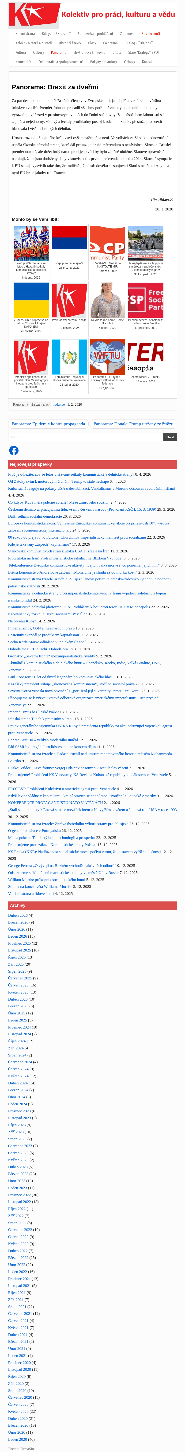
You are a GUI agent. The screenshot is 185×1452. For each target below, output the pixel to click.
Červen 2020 (18, 1404)
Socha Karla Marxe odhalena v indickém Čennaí (47, 642)
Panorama (58, 52)
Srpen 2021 (17, 1306)
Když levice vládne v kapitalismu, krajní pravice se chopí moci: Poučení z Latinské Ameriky (82, 796)
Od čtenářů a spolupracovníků (60, 61)
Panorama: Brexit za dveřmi (55, 87)
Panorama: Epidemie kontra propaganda (48, 423)
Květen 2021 (18, 1327)
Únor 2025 (16, 1013)
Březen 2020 (18, 1425)
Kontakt (148, 61)
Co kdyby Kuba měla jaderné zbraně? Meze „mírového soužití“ (58, 502)
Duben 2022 (18, 1251)
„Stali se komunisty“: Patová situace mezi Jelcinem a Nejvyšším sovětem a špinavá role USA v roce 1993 (92, 810)
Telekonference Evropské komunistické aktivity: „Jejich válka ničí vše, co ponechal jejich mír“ (84, 565)
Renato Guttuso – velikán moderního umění (43, 740)
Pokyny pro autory (103, 61)
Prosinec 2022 (19, 1195)
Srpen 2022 (17, 1223)
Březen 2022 (18, 1257)
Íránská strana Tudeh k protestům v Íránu (41, 719)
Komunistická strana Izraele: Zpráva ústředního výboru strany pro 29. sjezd (68, 824)
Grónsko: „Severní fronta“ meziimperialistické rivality (51, 656)
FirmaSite (27, 1449)
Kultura (20, 52)
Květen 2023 (18, 1160)
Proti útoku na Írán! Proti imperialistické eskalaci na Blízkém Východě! (65, 558)
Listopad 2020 (19, 1369)
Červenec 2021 (20, 1313)
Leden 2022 (17, 1272)
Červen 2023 (18, 1153)
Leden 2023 (17, 1188)
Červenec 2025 (20, 978)
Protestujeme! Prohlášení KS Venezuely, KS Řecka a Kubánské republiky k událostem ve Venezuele (88, 775)
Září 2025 (16, 964)
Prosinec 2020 (19, 1362)
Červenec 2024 (20, 1062)
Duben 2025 (18, 999)
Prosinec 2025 (19, 943)
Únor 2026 (16, 929)
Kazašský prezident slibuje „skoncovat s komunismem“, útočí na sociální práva (71, 684)
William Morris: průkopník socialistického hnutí (46, 879)
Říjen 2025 (17, 957)
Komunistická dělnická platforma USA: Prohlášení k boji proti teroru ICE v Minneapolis (79, 607)
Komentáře (23, 61)
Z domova (127, 33)
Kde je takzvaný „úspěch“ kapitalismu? (39, 544)
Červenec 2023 (20, 1146)
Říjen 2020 (17, 1376)
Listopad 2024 (19, 1034)
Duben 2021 (18, 1334)
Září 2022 (16, 1216)
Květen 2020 (18, 1411)
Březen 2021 (18, 1341)
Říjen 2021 (17, 1292)
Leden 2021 (17, 1355)
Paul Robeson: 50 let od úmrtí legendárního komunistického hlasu (61, 677)
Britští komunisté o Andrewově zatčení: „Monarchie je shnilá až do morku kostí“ (72, 572)
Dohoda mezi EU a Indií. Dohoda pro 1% (41, 649)
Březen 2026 (18, 922)
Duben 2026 (18, 915)
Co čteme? (111, 43)
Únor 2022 (16, 1264)
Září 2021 (16, 1299)
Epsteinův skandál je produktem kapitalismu (43, 635)
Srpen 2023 (17, 1139)
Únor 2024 (16, 1097)
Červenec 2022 (20, 1229)
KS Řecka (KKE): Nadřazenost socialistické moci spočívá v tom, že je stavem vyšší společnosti (84, 852)
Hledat (170, 437)
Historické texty (70, 43)
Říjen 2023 (17, 1125)
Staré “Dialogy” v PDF (143, 52)
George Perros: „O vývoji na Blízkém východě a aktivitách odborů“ (62, 865)
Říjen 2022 (17, 1209)
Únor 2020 (16, 1432)
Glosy (92, 43)
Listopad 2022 (19, 1202)
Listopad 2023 (19, 1118)
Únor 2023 (16, 1181)
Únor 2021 (16, 1348)
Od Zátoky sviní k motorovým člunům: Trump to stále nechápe (58, 481)
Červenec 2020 (20, 1397)
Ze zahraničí (151, 33)
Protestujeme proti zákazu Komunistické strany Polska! (52, 844)
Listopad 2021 (19, 1285)
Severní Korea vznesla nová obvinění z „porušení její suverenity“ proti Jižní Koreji (74, 691)
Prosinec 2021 (19, 1279)
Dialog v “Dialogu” (139, 43)
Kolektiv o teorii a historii (33, 43)
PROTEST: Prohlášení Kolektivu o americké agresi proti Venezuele (62, 789)
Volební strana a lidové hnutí (31, 893)
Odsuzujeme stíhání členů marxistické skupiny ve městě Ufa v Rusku (63, 872)
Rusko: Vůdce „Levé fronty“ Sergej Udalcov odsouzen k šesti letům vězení (68, 768)
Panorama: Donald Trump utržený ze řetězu (134, 423)
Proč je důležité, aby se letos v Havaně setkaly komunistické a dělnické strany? (71, 474)
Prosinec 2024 (19, 1027)
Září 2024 (16, 1048)
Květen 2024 (18, 1076)
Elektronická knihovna (89, 52)
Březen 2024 (18, 1090)
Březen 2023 (18, 1174)
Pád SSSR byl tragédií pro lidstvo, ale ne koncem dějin (52, 747)
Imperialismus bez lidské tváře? (33, 712)
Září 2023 (16, 1132)
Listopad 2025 (19, 950)
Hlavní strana (25, 33)
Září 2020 (16, 1383)
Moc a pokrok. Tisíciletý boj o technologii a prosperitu (51, 837)
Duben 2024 (18, 1083)
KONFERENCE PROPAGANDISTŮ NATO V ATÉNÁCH (55, 802)
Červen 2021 (18, 1320)
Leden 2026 (17, 936)
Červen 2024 (18, 1069)
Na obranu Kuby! (22, 621)
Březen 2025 (18, 1006)
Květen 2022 (18, 1244)
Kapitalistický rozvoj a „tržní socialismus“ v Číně (47, 614)
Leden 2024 (17, 1104)
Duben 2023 (18, 1167)
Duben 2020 (18, 1418)
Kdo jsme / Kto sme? (56, 33)
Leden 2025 (17, 1020)
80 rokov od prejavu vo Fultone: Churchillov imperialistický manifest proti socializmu (77, 537)
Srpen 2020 (17, 1390)
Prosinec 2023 (19, 1111)
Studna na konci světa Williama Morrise (40, 886)
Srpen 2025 (17, 971)
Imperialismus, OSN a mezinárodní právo (41, 628)
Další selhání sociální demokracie (35, 516)
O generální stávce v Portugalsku (34, 830)
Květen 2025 (18, 992)
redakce (59, 404)
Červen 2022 (18, 1237)
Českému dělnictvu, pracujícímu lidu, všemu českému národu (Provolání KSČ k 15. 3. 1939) (82, 509)
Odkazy (129, 61)
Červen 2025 (18, 985)
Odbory (38, 52)
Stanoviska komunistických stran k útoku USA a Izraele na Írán (58, 551)
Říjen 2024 (17, 1041)
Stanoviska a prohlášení (95, 33)
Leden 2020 (17, 1439)
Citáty (117, 52)
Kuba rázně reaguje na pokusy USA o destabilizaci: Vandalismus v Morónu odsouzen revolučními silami (91, 488)
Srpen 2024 (17, 1055)
